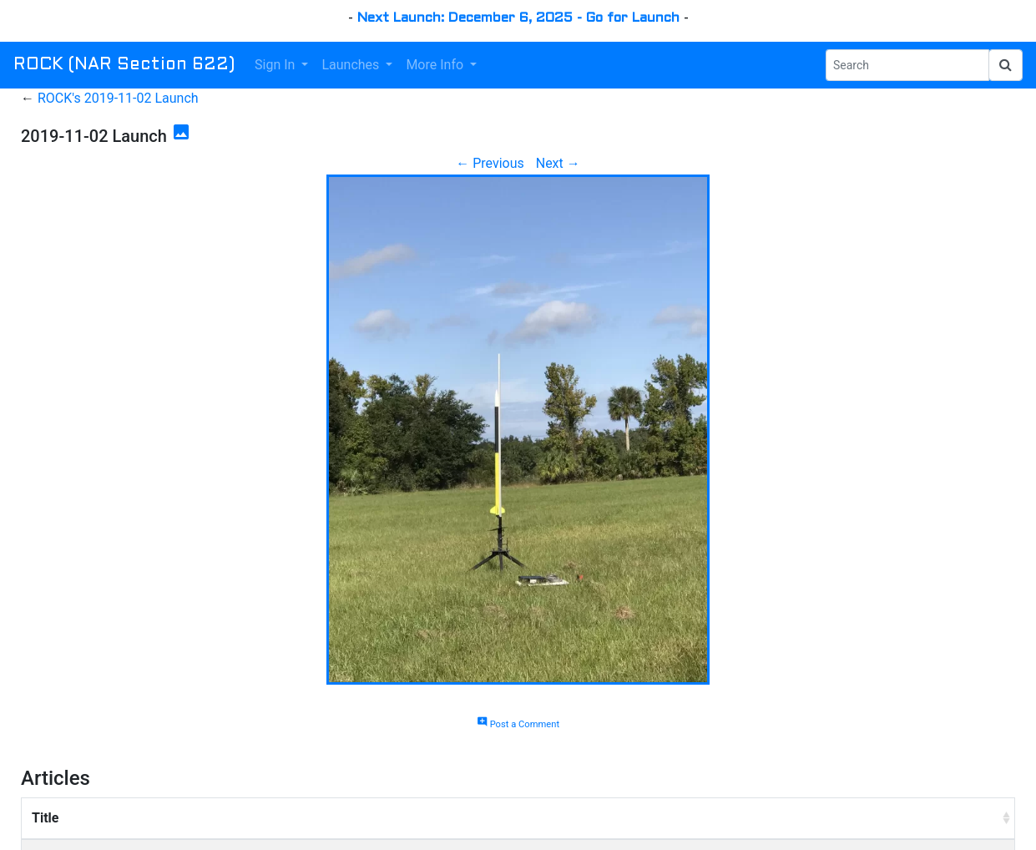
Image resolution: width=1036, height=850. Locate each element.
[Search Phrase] (907, 65)
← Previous (490, 163)
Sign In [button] (276, 65)
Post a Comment (518, 724)
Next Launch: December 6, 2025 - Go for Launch (518, 18)
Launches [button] (351, 65)
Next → (558, 163)
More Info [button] (436, 65)
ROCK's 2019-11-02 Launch (118, 98)
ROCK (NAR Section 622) (124, 65)
